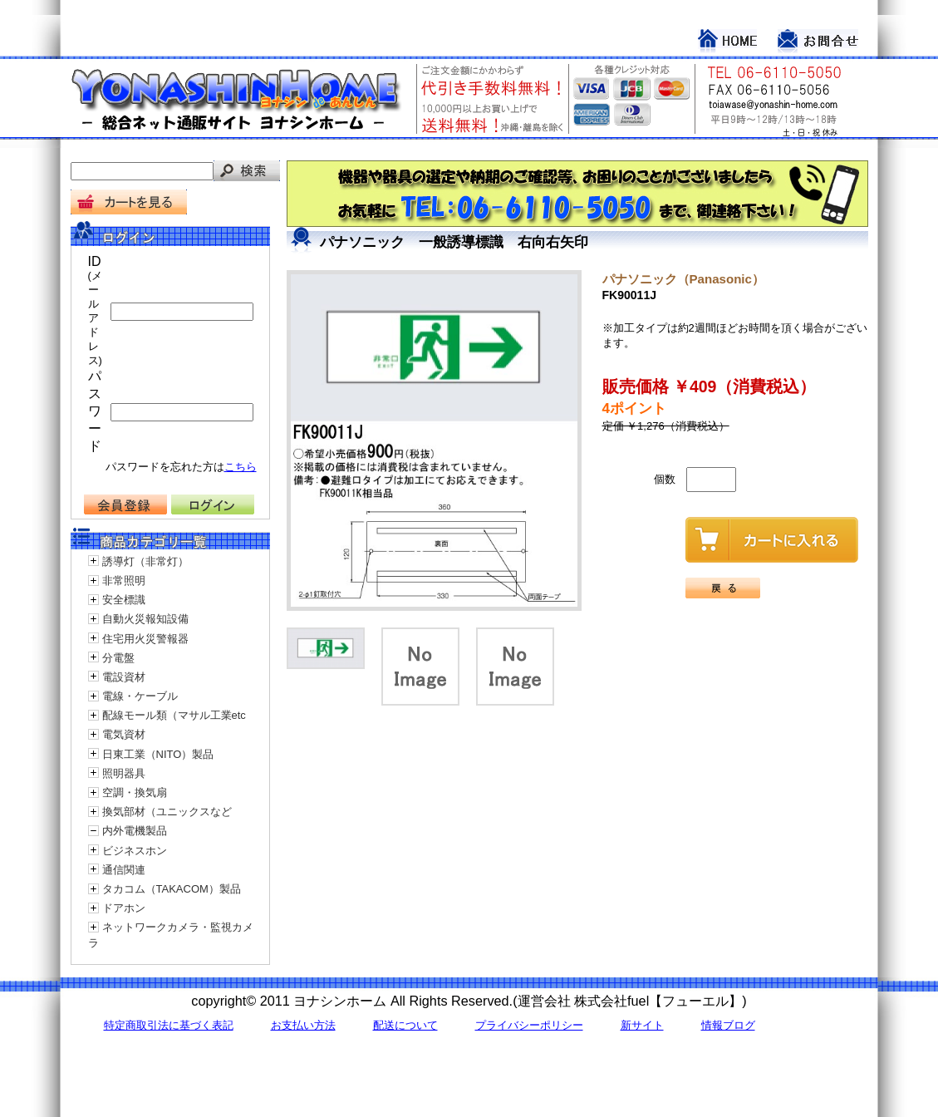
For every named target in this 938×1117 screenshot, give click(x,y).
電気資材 (123, 734)
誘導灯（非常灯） (145, 561)
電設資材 (123, 677)
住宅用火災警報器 (145, 638)
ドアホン (123, 908)
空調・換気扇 (134, 792)
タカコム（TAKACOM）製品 (171, 889)
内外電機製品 (134, 830)
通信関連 (123, 870)
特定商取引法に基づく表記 (168, 1025)
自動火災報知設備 (145, 619)
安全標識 (123, 599)
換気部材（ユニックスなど (167, 811)
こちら (240, 466)
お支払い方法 (303, 1025)
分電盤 (118, 658)
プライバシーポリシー (529, 1025)
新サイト (642, 1025)
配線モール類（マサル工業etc (174, 715)
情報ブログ (728, 1025)
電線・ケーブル (140, 696)
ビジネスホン (134, 850)
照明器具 (123, 773)
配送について (405, 1025)
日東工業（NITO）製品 (158, 754)
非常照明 (123, 580)
